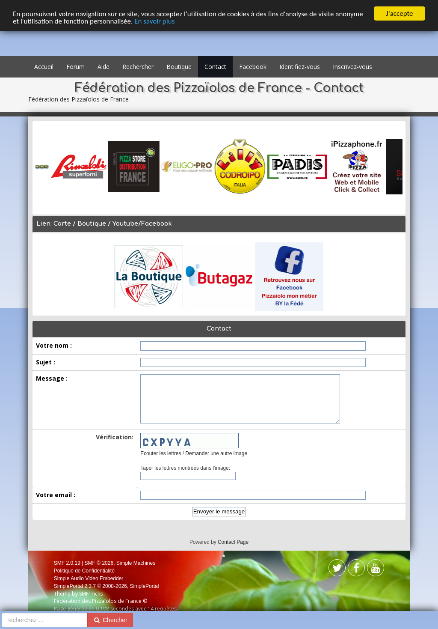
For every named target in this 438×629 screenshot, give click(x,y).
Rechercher (138, 67)
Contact (215, 67)
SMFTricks (91, 593)
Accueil (43, 67)
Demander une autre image (216, 453)
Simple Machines (135, 563)
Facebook (252, 67)
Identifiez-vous (299, 67)
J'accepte (399, 13)
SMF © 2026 (99, 563)
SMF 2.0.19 (67, 563)
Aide (104, 67)
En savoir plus (154, 21)
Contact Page (233, 542)
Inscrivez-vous (352, 67)
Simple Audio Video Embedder (89, 578)
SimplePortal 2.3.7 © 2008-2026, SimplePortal (106, 586)
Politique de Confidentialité (84, 571)
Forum (75, 67)
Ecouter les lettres (160, 453)
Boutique (179, 67)
